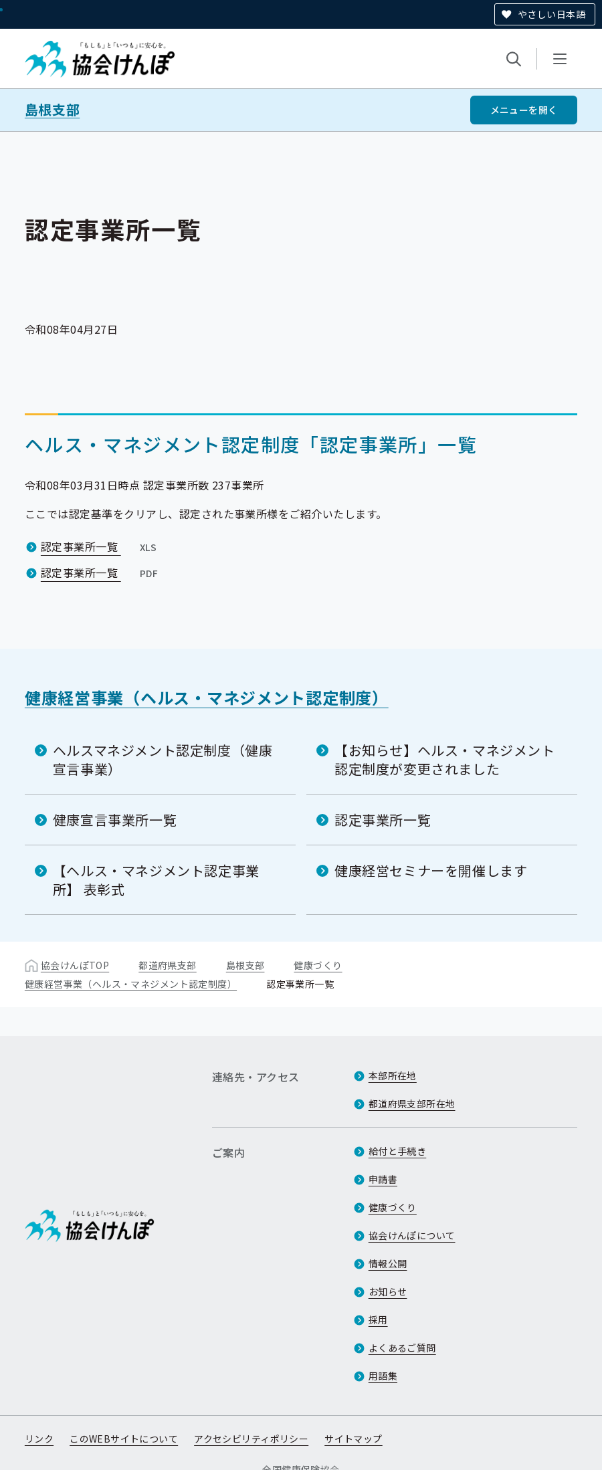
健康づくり (318, 965)
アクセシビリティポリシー (251, 1438)
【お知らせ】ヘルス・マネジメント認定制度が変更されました (444, 759)
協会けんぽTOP (75, 965)
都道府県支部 (167, 965)
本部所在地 (393, 1075)
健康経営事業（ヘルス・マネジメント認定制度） (207, 697)
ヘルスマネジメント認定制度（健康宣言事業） (163, 759)
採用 (378, 1319)
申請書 (383, 1179)
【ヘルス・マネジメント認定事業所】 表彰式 (156, 880)
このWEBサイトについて (124, 1438)
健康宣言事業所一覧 (115, 819)
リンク (39, 1438)
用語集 (383, 1375)
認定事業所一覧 (100, 546)
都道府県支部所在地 (412, 1103)
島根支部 (52, 109)
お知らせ (388, 1291)
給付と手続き (398, 1151)
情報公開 (388, 1263)
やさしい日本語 (551, 14)
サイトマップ (353, 1438)
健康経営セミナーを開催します (430, 870)
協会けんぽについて (412, 1235)
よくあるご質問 (402, 1347)
